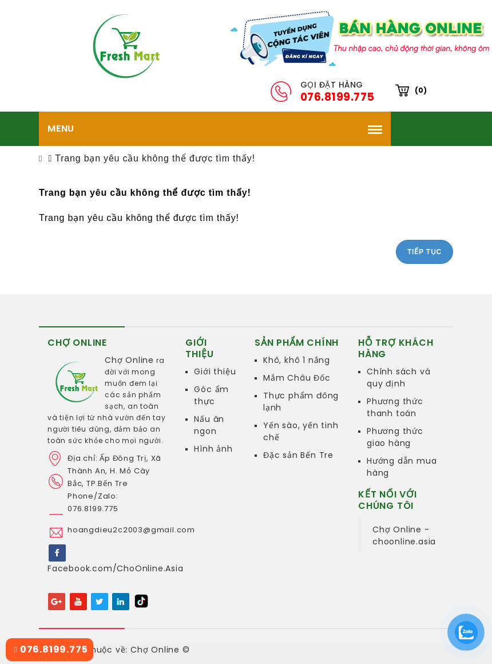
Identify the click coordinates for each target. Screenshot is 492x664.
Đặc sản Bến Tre (298, 455)
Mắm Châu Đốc (297, 378)
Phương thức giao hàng (395, 437)
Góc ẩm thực (211, 395)
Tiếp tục (424, 252)
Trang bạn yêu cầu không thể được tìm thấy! (155, 158)
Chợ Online (129, 360)
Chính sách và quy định (398, 377)
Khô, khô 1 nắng (296, 360)
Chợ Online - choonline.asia (404, 535)
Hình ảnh (213, 448)
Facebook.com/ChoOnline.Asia (115, 568)
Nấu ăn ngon (209, 425)
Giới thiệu (215, 371)
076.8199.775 (51, 649)
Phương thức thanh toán (395, 407)
